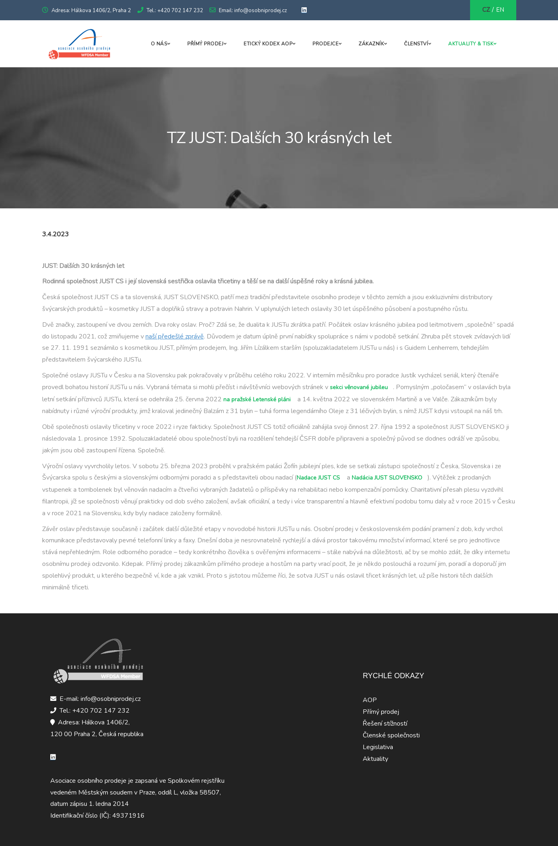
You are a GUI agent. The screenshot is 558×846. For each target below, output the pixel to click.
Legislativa (378, 747)
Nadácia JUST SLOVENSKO (387, 478)
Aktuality (375, 758)
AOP (370, 700)
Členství (416, 44)
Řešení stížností (385, 723)
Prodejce (325, 44)
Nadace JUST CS (318, 478)
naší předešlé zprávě (174, 336)
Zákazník (371, 44)
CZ (486, 10)
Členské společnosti (391, 735)
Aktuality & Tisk (470, 44)
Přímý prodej (205, 44)
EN (500, 10)
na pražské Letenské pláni (257, 399)
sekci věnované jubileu (359, 387)
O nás (159, 44)
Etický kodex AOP (268, 44)
